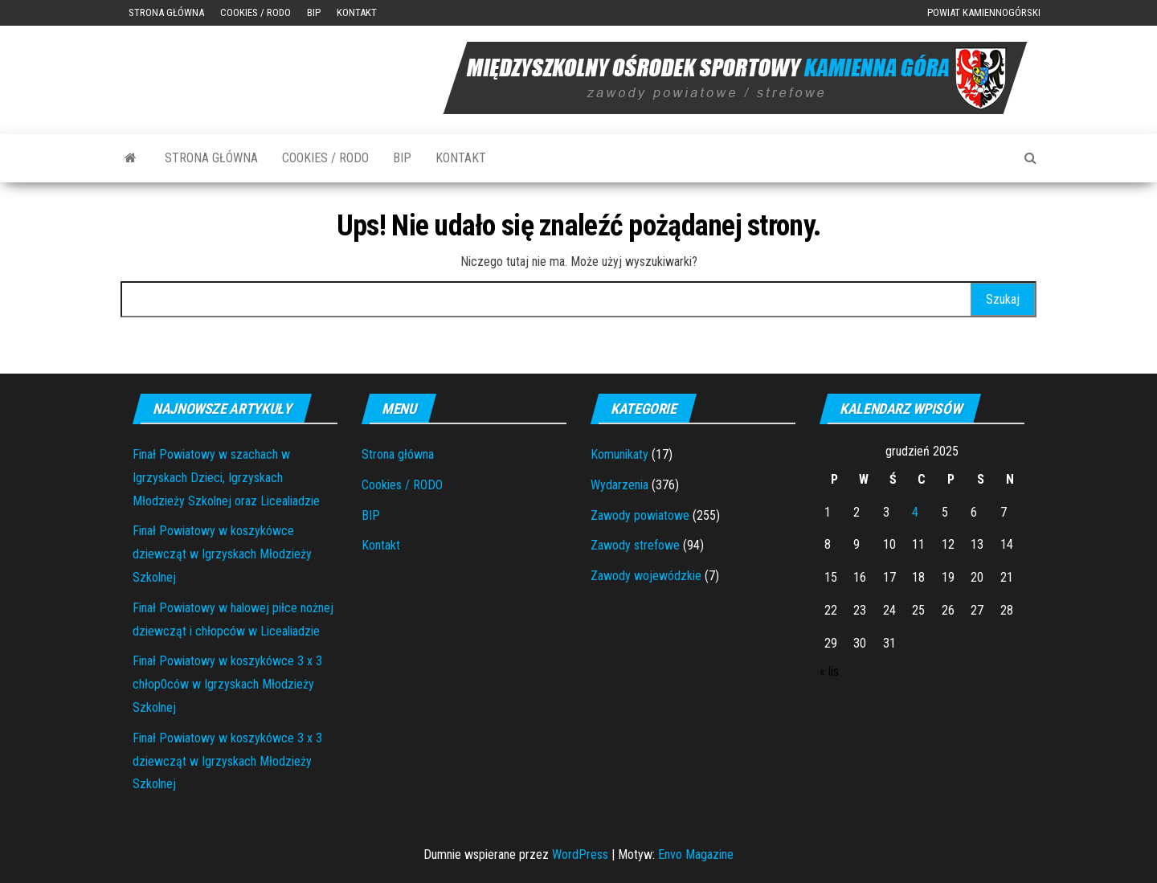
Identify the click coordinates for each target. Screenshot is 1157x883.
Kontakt (357, 12)
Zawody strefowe (635, 545)
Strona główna (166, 12)
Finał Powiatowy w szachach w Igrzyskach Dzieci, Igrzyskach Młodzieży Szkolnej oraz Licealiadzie (226, 478)
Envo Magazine (696, 854)
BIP (314, 12)
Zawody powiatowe (640, 515)
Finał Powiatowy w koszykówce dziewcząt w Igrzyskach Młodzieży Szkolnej (222, 554)
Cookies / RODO (255, 12)
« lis (829, 671)
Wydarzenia (619, 485)
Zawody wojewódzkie (646, 575)
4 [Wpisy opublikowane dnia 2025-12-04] (915, 512)
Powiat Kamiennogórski (983, 12)
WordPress (580, 854)
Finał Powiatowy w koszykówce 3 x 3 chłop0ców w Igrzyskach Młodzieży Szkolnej (227, 684)
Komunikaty (619, 454)
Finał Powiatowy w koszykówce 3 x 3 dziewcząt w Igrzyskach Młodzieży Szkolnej (227, 761)
